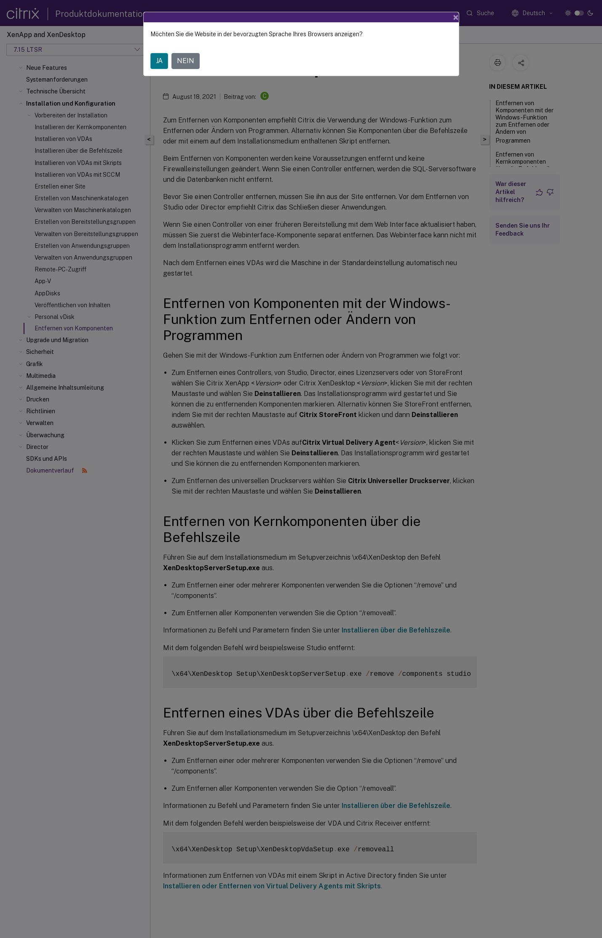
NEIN (185, 61)
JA (159, 61)
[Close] (456, 17)
